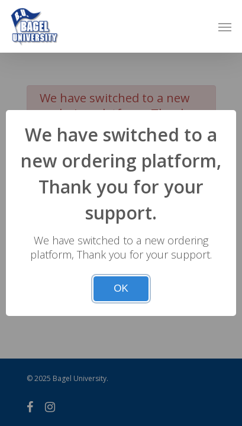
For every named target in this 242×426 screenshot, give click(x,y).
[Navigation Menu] (224, 27)
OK (121, 288)
